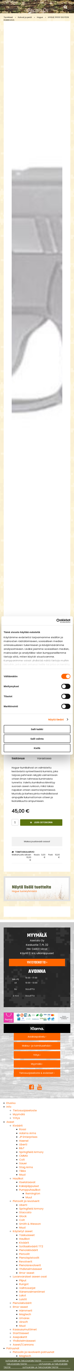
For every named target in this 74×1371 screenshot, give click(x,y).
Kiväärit (18, 1125)
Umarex (24, 1318)
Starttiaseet (21, 1333)
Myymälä (19, 1114)
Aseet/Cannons (23, 1344)
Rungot (24, 1284)
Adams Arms (27, 1133)
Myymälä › (37, 1064)
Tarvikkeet (8, 17)
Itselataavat (27, 1182)
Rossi (22, 1129)
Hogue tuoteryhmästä (24, 891)
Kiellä (37, 748)
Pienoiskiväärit (28, 1250)
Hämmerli (25, 1310)
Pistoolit (24, 1254)
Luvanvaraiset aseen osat (30, 1276)
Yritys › (37, 1055)
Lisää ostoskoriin (41, 822)
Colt (22, 1160)
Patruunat (12, 1348)
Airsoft (23, 1322)
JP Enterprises (28, 1137)
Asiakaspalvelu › (37, 1036)
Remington (33, 1193)
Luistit (23, 1299)
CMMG (23, 1156)
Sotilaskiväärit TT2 (31, 1246)
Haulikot (18, 1178)
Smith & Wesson (30, 1224)
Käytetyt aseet (23, 1231)
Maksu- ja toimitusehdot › (37, 1045)
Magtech (25, 1314)
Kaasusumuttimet (25, 1329)
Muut (22, 1175)
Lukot (22, 1295)
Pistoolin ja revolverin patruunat (33, 1352)
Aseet (10, 1122)
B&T (21, 1148)
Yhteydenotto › (37, 962)
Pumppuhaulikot (29, 1190)
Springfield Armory (31, 1152)
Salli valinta (37, 738)
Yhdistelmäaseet (30, 1269)
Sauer (23, 1163)
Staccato (25, 1212)
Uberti (23, 1144)
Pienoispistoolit (29, 1258)
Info (8, 1107)
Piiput (22, 1280)
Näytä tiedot (56, 719)
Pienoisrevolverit (30, 1265)
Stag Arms (26, 1167)
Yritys (16, 1118)
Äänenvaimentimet (32, 1292)
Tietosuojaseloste (25, 1110)
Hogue (40, 17)
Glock (23, 1216)
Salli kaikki (37, 729)
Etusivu (11, 1103)
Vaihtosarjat (27, 1288)
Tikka (22, 1171)
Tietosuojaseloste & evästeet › (37, 1073)
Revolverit (25, 1261)
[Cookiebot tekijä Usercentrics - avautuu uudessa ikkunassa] (56, 621)
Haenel (23, 1141)
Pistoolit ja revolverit (26, 1201)
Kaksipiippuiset (29, 1186)
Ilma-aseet (26, 1273)
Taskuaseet (27, 1235)
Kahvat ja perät (25, 17)
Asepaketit (20, 1337)
